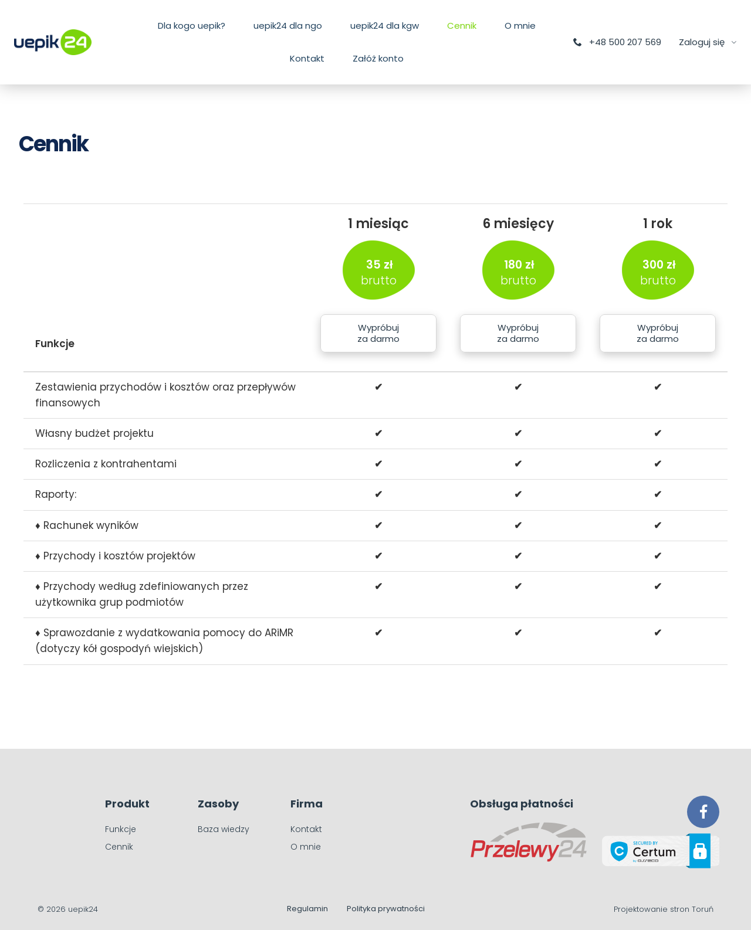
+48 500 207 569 (617, 42)
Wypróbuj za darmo (378, 333)
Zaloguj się (703, 42)
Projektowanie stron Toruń (663, 909)
